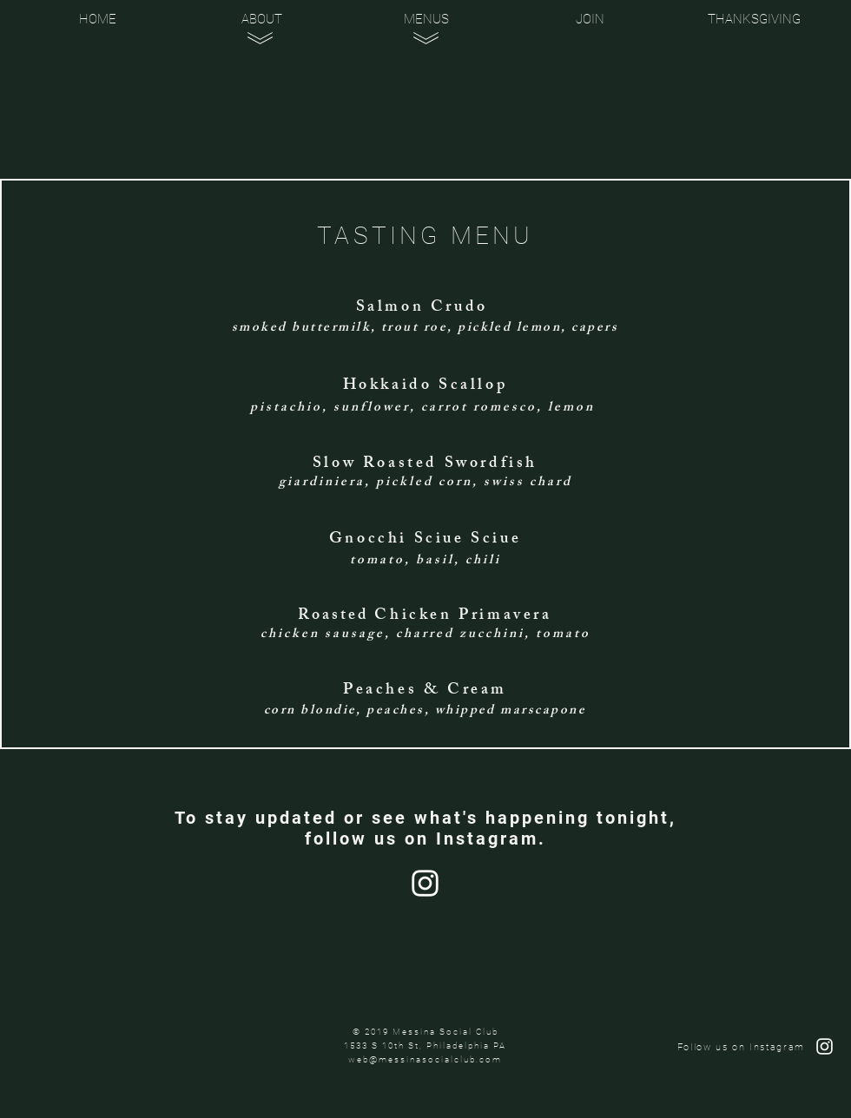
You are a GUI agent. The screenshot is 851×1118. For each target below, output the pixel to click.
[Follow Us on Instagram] (425, 883)
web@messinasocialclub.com (425, 1059)
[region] (263, 103)
